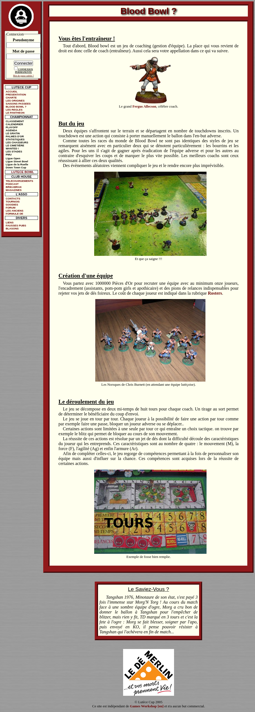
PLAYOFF (12, 127)
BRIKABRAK (14, 186)
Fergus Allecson (144, 106)
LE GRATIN (13, 133)
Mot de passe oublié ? (23, 75)
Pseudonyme (23, 40)
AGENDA (11, 130)
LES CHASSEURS (17, 142)
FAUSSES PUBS (16, 225)
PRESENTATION (16, 94)
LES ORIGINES (15, 100)
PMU (9, 154)
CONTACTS (13, 198)
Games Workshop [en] (147, 706)
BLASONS (12, 228)
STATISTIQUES (15, 139)
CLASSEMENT (15, 121)
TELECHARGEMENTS (19, 180)
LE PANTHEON (15, 112)
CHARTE (11, 97)
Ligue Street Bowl (17, 161)
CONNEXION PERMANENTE (24, 70)
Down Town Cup (16, 167)
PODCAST (12, 183)
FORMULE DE (14, 213)
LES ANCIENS (14, 210)
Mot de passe (23, 51)
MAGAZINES (14, 189)
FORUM (10, 207)
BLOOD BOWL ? (16, 106)
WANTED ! (12, 148)
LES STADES (14, 151)
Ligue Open (13, 158)
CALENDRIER (14, 124)
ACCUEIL (12, 91)
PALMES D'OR (15, 136)
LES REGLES (14, 109)
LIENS (9, 222)
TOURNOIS (13, 201)
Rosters (215, 293)
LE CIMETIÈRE (15, 145)
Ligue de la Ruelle (17, 164)
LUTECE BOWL (22, 172)
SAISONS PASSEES (18, 103)
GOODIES (12, 204)
